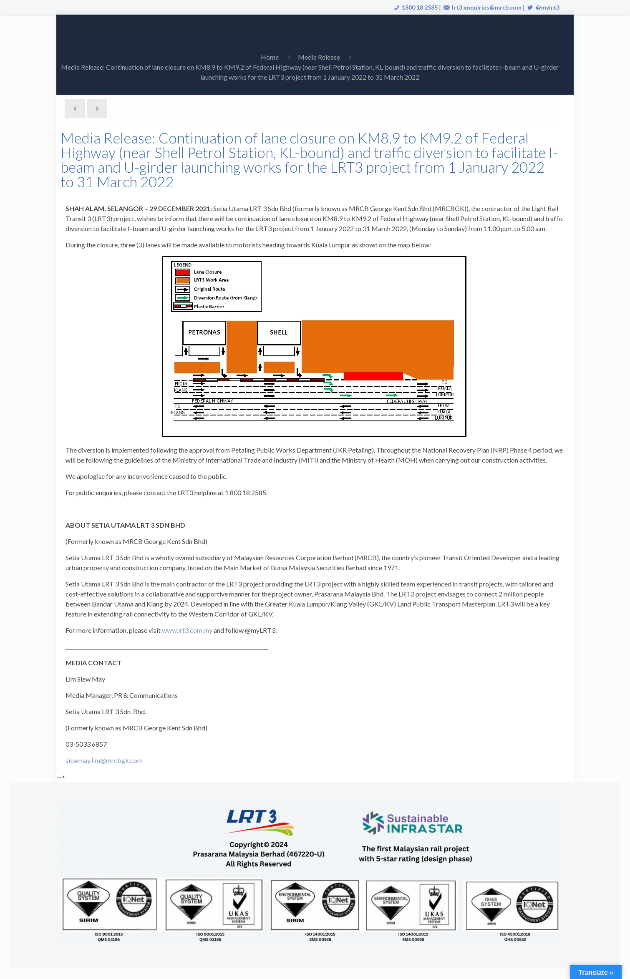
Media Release (319, 57)
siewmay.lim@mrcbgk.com (104, 760)
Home (270, 57)
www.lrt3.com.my (187, 630)
